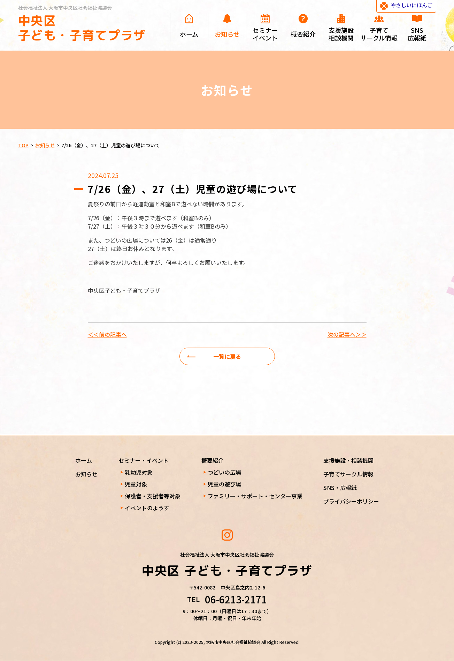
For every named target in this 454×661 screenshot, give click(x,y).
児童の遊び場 (224, 484)
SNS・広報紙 (340, 487)
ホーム (83, 460)
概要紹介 (212, 460)
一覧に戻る (227, 356)
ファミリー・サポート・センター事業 (255, 496)
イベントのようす (147, 508)
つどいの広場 (224, 472)
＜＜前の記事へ (107, 334)
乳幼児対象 (139, 472)
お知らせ (86, 474)
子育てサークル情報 (348, 474)
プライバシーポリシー (351, 501)
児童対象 (136, 484)
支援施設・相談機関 (348, 460)
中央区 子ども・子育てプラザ (82, 28)
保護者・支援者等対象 (152, 496)
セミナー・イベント (143, 460)
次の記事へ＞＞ (347, 334)
